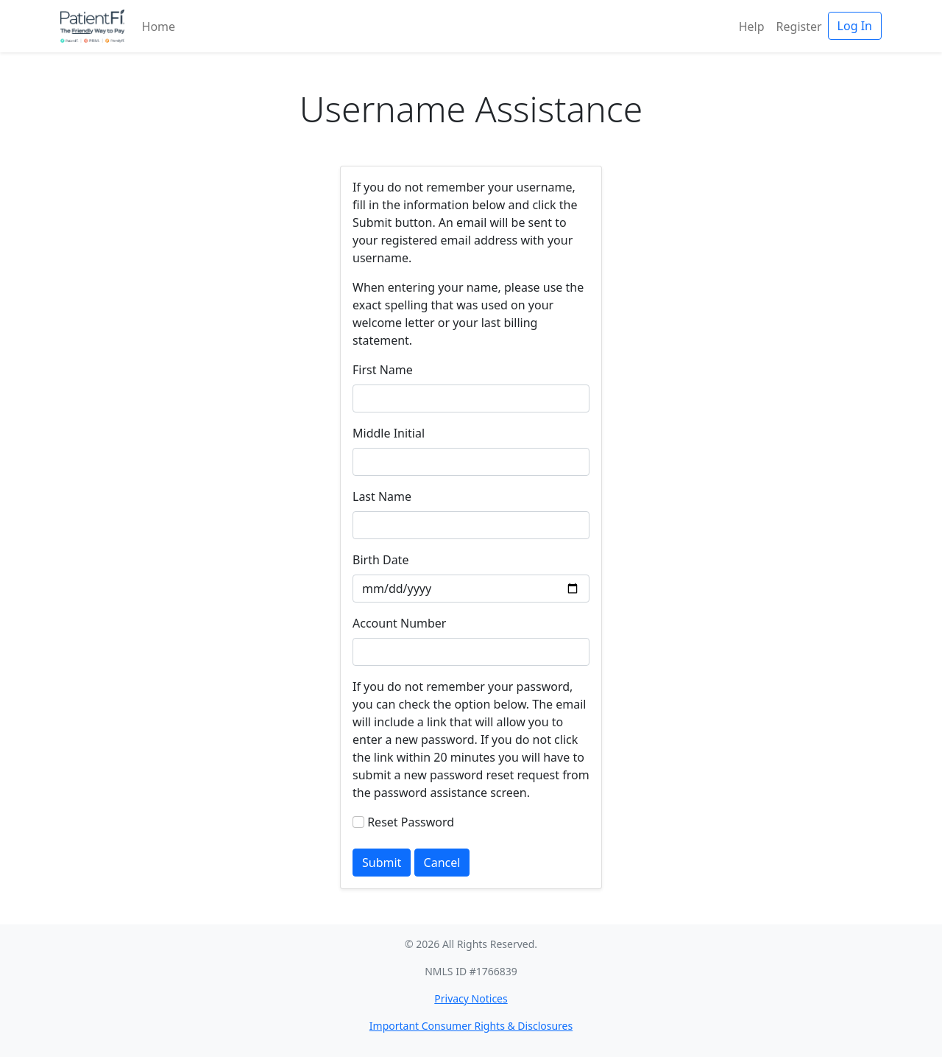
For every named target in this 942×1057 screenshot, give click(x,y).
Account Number (399, 623)
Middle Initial (389, 433)
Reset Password (410, 822)
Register (799, 26)
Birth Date (380, 560)
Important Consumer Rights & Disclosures (471, 1026)
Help (752, 26)
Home (159, 26)
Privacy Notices (470, 998)
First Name (383, 370)
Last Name (382, 496)
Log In (854, 26)
